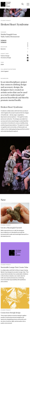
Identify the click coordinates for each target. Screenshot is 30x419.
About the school (9, 10)
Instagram (3, 40)
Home (2, 10)
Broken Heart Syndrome (19, 10)
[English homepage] (6, 4)
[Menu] (28, 4)
